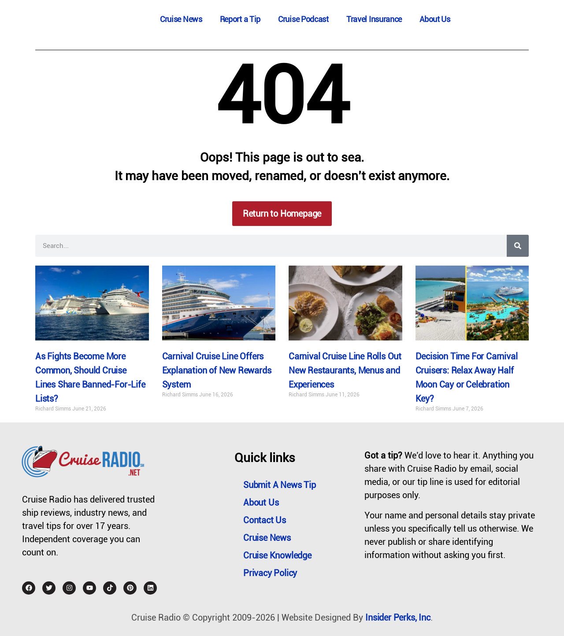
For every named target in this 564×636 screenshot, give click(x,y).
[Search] (518, 246)
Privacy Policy (270, 573)
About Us (434, 19)
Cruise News (181, 19)
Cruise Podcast (303, 19)
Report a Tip (240, 19)
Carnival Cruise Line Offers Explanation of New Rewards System (216, 370)
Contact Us (264, 520)
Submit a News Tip (279, 485)
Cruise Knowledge (277, 555)
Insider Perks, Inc (397, 617)
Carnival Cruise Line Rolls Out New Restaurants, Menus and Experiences (345, 370)
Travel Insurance (374, 19)
